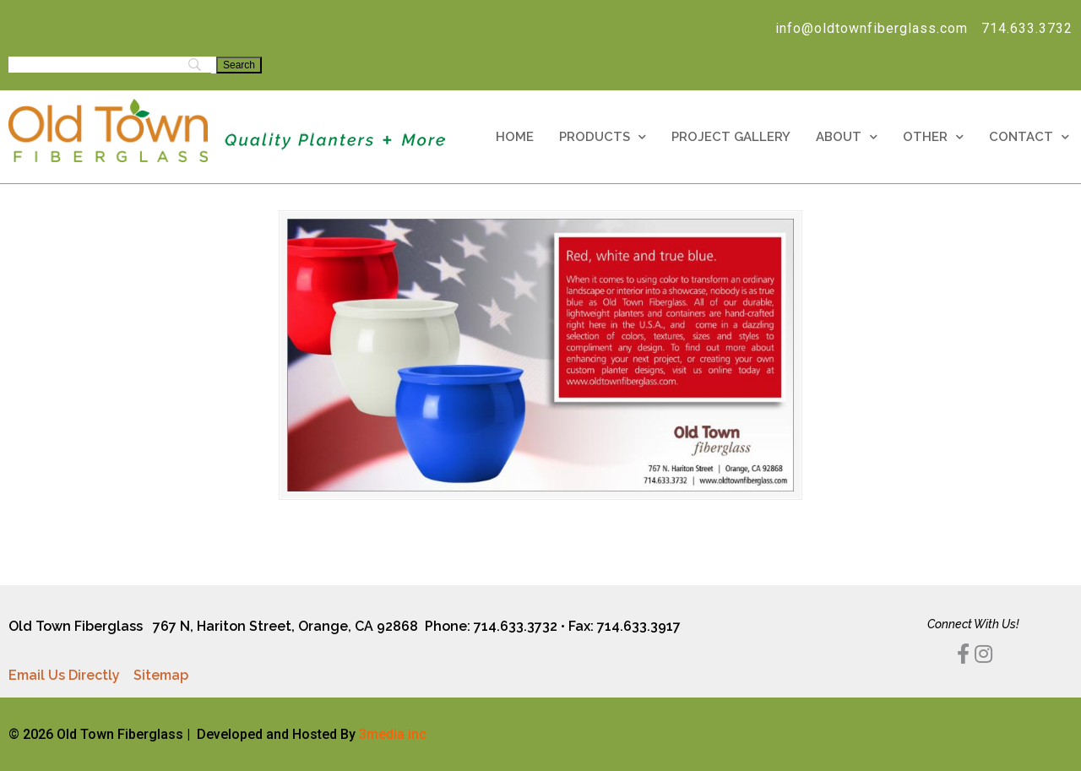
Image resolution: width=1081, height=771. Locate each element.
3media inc (392, 734)
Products (602, 137)
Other (933, 137)
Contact (1029, 137)
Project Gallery (730, 136)
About (846, 137)
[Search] (239, 65)
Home (515, 136)
